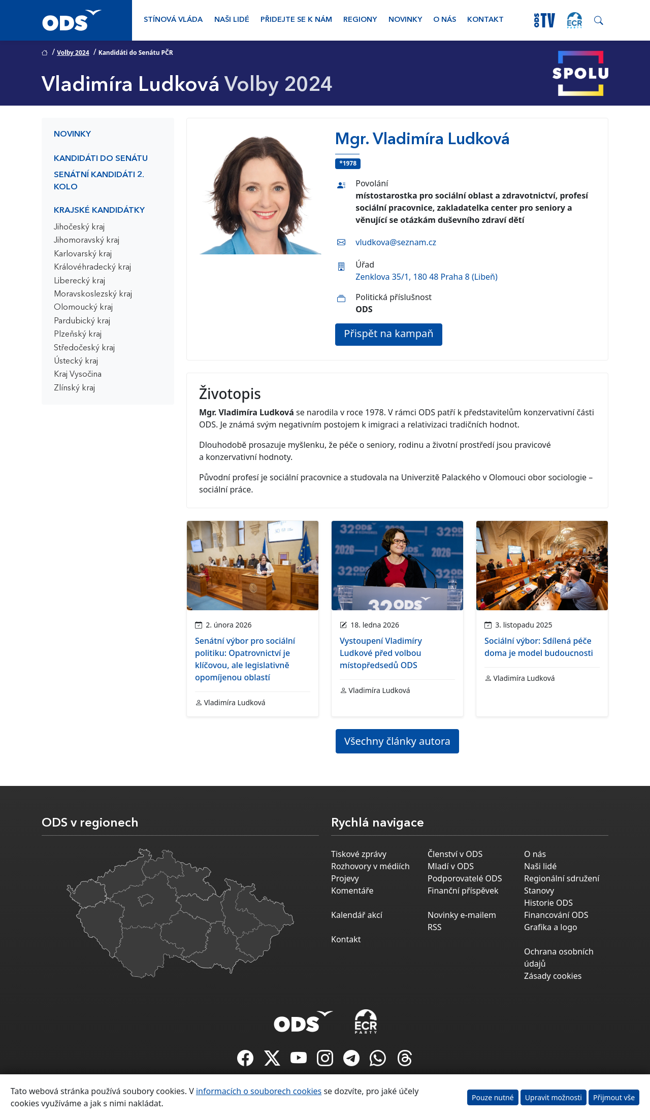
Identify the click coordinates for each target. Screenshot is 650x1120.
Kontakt (485, 20)
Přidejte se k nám (296, 20)
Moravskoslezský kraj (93, 294)
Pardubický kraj (82, 321)
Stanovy (539, 890)
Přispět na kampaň (388, 333)
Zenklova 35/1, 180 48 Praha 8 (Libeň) (426, 276)
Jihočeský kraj (79, 227)
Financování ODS (556, 914)
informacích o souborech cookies (258, 1091)
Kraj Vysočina (78, 375)
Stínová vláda (173, 20)
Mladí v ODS (451, 866)
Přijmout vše (614, 1097)
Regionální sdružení (561, 878)
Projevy (345, 878)
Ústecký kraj (76, 361)
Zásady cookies (552, 975)
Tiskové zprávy (358, 854)
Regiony (360, 20)
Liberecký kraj (79, 281)
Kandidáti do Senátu (101, 159)
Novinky (405, 20)
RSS (435, 927)
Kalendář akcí (356, 914)
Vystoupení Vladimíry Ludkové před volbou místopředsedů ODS (381, 653)
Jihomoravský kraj (86, 241)
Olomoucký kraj (83, 308)
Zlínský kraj (74, 388)
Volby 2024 (73, 52)
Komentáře (352, 890)
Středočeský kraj (84, 348)
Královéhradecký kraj (92, 267)
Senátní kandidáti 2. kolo (99, 181)
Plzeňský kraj (78, 335)
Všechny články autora (397, 741)
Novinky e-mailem (462, 914)
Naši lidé (231, 20)
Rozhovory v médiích (370, 866)
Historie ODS (548, 902)
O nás (444, 20)
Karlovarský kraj (83, 254)
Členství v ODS (455, 854)
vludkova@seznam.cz (395, 242)
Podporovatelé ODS (465, 878)
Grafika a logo (550, 927)
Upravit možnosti (553, 1097)
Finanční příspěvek (463, 890)
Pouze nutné (493, 1097)
